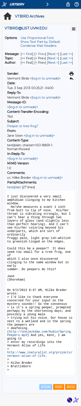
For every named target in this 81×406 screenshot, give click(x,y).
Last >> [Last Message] (66, 54)
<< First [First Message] (27, 54)
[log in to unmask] (45, 78)
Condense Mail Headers (38, 46)
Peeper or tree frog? (22, 126)
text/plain (14, 187)
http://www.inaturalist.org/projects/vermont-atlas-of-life (39, 354)
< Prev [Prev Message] (40, 54)
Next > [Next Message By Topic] (53, 58)
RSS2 (71, 387)
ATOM (46, 387)
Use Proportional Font (37, 38)
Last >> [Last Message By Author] (66, 63)
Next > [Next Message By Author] (53, 63)
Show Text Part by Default (40, 42)
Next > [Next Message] (53, 54)
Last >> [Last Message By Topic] (66, 58)
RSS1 (58, 387)
